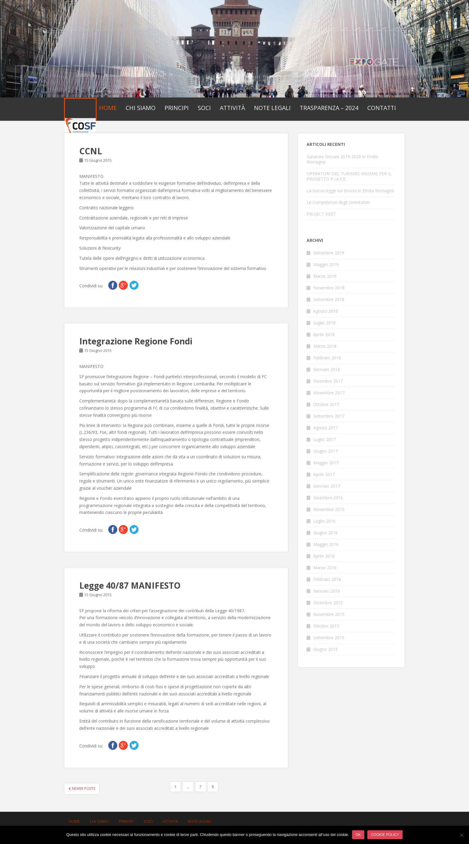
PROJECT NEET (321, 214)
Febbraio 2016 (327, 579)
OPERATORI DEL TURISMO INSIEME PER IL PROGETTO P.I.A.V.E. (349, 176)
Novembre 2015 (329, 614)
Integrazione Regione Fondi (135, 341)
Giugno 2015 (325, 649)
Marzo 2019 (324, 276)
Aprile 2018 (324, 334)
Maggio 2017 (326, 463)
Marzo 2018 (324, 346)
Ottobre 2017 (326, 404)
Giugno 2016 (325, 532)
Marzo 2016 (324, 567)
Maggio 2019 (326, 264)
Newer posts (81, 788)
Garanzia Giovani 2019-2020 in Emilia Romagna (342, 159)
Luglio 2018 (324, 323)
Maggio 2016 (326, 544)
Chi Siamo (141, 108)
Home (108, 108)
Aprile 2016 (324, 556)
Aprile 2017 (324, 474)
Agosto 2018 (325, 311)
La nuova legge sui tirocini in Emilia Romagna (350, 190)
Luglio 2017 (324, 439)
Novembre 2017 (329, 393)
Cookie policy (385, 835)
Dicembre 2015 (328, 602)
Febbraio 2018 (327, 358)
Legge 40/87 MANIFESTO (130, 585)
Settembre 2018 (328, 299)
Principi (177, 108)
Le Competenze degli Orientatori (338, 202)
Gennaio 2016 (326, 591)
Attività (232, 108)
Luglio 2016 (324, 521)
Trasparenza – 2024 (329, 108)
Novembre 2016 (329, 509)
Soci (204, 108)
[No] (462, 835)
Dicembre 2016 (328, 497)
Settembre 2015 (328, 637)
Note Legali (272, 108)
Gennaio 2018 (326, 369)
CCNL (90, 151)
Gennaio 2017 (326, 486)
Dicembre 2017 (328, 381)
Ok (358, 835)
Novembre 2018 (329, 288)
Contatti (381, 108)
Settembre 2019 (328, 253)
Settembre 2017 (328, 416)
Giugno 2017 (325, 451)
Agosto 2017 (325, 428)
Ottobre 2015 (326, 626)
